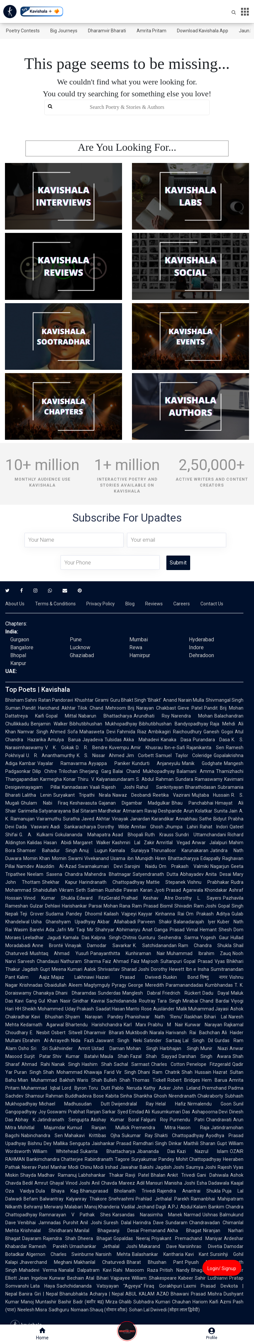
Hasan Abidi (57, 842)
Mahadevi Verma (38, 1270)
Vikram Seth (72, 890)
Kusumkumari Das (171, 1111)
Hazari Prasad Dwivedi (128, 977)
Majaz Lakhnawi (73, 977)
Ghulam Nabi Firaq (44, 803)
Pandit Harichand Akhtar (49, 708)
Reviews (154, 603)
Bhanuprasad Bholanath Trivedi (118, 1191)
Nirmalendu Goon (210, 1103)
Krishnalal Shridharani (47, 1230)
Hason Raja (193, 1127)
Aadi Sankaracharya (73, 826)
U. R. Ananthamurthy (50, 755)
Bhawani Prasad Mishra (196, 1293)
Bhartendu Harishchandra (93, 1024)
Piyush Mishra (202, 1262)
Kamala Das (76, 937)
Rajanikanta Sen (205, 747)
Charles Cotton (168, 1064)
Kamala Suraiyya (129, 850)
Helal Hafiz (170, 1103)
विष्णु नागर (214, 977)
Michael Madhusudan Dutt (74, 1103)
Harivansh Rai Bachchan (193, 1032)
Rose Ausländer (157, 1008)
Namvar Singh (33, 731)
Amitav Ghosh (147, 826)
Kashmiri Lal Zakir (133, 842)
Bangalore (21, 647)
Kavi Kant (197, 1254)
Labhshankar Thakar (101, 1175)
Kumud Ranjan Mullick (98, 1127)
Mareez (127, 1183)
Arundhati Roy (152, 716)
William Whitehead (55, 1151)
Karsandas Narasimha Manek (147, 1214)
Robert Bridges (183, 1080)
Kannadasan (75, 787)
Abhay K (25, 1119)
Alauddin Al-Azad (56, 866)
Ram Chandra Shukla (205, 945)
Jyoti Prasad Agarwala (178, 890)
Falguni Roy (154, 1119)
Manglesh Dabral (141, 993)
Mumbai (138, 639)
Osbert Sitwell (66, 1032)
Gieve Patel (190, 708)
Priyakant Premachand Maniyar (186, 1238)
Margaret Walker (92, 842)
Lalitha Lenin (37, 795)
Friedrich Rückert (181, 993)
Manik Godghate (202, 763)
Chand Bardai (214, 1001)
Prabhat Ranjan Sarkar (92, 1111)
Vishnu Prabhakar (208, 882)
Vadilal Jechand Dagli (143, 1206)
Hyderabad (201, 639)
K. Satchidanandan (155, 945)
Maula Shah (114, 1056)
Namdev (25, 866)
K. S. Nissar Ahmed (100, 755)
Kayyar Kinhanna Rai (161, 913)
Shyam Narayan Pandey (94, 1016)
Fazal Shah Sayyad (153, 1056)
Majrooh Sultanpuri (161, 961)
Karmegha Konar (58, 779)
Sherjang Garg (95, 771)
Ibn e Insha (197, 969)
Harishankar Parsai (82, 906)
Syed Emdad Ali (133, 1111)
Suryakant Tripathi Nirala (82, 795)
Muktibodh (137, 1032)
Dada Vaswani (32, 826)
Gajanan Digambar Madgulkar (134, 803)
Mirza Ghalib (119, 1301)
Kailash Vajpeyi (120, 913)
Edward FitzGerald (98, 898)
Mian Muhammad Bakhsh (46, 1080)
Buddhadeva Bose (84, 1096)
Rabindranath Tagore (107, 1159)
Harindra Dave (148, 1222)
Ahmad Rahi (35, 1064)
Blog (130, 603)
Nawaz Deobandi (131, 795)
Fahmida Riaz (132, 731)
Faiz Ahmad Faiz (121, 961)
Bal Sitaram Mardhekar (96, 811)
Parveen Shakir (155, 921)
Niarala (156, 1032)
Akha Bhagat (184, 1230)
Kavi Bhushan (47, 1016)
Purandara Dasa (211, 739)
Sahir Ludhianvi (211, 1278)
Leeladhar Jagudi (42, 937)
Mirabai (190, 1001)
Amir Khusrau (147, 747)
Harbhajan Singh (179, 1048)
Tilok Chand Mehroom (101, 708)
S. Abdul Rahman (155, 779)
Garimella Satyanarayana (44, 811)
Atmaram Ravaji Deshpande (152, 811)
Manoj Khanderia (102, 1206)
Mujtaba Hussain (211, 795)
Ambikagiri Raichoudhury (175, 731)
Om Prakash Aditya (208, 913)
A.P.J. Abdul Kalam (187, 1206)
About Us (14, 603)
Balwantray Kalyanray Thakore (73, 1198)
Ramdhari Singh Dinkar (157, 1143)
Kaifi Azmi (220, 1301)
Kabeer (185, 1278)
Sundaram (176, 1222)
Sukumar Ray (137, 1135)
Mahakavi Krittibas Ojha (92, 1135)
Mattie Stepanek (166, 882)
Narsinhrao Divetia (200, 1246)
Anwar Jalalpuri (210, 842)
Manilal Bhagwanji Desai (106, 1230)
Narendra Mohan (192, 716)
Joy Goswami (52, 1111)
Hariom (200, 1301)
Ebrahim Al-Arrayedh (45, 1040)
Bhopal (18, 655)
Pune (76, 639)
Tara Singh (169, 1001)
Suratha (71, 818)
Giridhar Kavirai (88, 1001)
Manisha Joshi (179, 1183)
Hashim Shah (97, 1064)
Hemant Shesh (216, 929)
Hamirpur (139, 655)
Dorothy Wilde (113, 826)
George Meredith (146, 985)
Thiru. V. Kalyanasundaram (105, 779)
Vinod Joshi (77, 1183)
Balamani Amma (195, 771)
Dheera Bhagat (94, 1238)
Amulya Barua (64, 739)
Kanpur (18, 663)
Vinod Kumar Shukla (49, 898)
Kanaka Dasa (176, 739)
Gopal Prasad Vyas (204, 961)
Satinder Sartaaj (162, 1040)
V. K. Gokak (59, 747)
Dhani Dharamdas (76, 993)
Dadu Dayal (215, 993)
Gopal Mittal (61, 716)
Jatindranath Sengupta (63, 1119)
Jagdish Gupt (36, 969)
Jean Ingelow (33, 1278)
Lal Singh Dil (198, 1040)
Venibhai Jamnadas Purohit (48, 1222)
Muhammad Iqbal (40, 1088)
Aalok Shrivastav (102, 969)
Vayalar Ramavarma (62, 763)
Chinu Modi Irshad (99, 1167)
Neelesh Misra (32, 1309)
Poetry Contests (23, 30)
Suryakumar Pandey (152, 1159)
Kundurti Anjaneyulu (156, 763)
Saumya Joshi (201, 1167)
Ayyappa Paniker (109, 763)
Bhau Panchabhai (192, 803)
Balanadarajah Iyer (195, 921)
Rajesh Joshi (118, 787)
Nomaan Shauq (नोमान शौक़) (99, 1309)
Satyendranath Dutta (156, 874)
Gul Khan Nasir (54, 1001)
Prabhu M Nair (165, 1024)
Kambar (27, 763)
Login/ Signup (221, 1268)
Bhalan (158, 1175)
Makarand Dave (158, 1246)
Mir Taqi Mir (81, 929)
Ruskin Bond (180, 977)
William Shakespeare (154, 1278)
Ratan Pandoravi (55, 700)
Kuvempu (119, 747)
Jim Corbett (140, 755)
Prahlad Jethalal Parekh (162, 1198)
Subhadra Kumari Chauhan (162, 1301)
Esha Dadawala (213, 1183)
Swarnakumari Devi (100, 866)
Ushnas (210, 1214)
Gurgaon (19, 639)
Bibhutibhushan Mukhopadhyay (103, 723)
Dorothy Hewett (167, 969)
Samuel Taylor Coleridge (183, 755)
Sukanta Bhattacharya (107, 1151)
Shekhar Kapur (60, 882)
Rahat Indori (214, 826)
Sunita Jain (225, 811)
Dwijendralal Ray (132, 1103)
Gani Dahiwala (213, 1175)
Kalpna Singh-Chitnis (114, 937)
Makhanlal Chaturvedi (99, 1262)
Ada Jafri (56, 929)
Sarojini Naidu (140, 866)
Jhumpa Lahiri (181, 826)
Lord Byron (74, 1088)
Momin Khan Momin (44, 858)
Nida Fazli (82, 1040)
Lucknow (80, 647)
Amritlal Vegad (173, 842)
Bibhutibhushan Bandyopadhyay (173, 723)
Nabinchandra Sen (42, 1135)
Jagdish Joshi (169, 1167)
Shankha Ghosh (150, 1096)
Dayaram (31, 1238)
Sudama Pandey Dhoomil (74, 913)
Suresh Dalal (117, 1222)
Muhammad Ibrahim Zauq (199, 953)
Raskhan (193, 1016)
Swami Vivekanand (88, 858)
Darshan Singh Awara (205, 1056)
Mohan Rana (117, 906)
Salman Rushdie (104, 890)
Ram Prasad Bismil (152, 906)
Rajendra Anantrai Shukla (189, 1191)
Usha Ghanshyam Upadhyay (63, 921)
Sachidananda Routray (130, 1001)
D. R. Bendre (92, 747)
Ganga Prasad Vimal (176, 929)
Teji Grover (32, 913)
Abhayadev (192, 874)
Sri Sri (39, 1048)
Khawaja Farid (99, 1072)
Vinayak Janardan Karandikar (143, 818)
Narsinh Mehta (113, 1254)
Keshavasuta (83, 803)
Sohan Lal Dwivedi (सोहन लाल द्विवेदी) (164, 1309)
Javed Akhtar (95, 818)
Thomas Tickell (149, 1080)
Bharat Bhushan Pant (155, 1262)
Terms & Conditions (55, 603)
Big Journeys (63, 30)
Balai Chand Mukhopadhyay (144, 771)
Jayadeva (92, 739)
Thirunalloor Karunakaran (180, 850)
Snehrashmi (121, 1198)
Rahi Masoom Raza (135, 1270)
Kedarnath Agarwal (42, 1024)
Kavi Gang (26, 1001)
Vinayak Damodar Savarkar (98, 945)
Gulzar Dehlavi (45, 906)
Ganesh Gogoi (218, 731)
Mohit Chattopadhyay (198, 1159)
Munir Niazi (214, 1048)
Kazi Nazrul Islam (202, 1151)
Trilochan (68, 771)
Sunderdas (109, 993)
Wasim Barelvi (29, 929)
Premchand (214, 1088)
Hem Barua (214, 1080)
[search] (126, 107)
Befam (30, 1198)
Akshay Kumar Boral (115, 1119)
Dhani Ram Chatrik (159, 1072)
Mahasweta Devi (97, 731)
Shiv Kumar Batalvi (76, 1056)
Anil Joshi (91, 1222)
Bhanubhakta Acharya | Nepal (92, 1293)
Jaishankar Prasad (111, 1143)
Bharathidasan (200, 787)
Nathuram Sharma (81, 961)
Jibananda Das (156, 1151)
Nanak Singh (66, 1064)
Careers (181, 603)
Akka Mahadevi (141, 739)
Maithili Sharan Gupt (205, 1143)
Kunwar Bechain (66, 1278)
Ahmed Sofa (64, 731)
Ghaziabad (82, 655)
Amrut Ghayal (49, 1183)
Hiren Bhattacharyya (176, 858)
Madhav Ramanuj (57, 1175)
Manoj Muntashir (39, 1301)
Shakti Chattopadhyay (179, 1135)
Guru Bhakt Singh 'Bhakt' (136, 700)
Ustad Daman (108, 1048)
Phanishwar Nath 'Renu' (154, 1016)
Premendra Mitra (153, 1127)
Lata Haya (42, 1286)
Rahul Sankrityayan (160, 787)
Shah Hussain (197, 1072)
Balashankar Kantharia (158, 1254)
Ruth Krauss (159, 834)
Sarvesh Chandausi (38, 961)
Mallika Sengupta (71, 1143)
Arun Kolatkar (198, 811)
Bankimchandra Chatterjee (54, 1159)
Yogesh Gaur (214, 937)
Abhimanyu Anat (134, 929)
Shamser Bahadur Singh (47, 850)
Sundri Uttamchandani (200, 834)
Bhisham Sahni (21, 700)
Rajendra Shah (59, 1238)
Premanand (153, 1230)
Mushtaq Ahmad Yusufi (59, 953)
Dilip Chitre (44, 771)
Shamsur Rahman (44, 1096)
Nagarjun (219, 866)
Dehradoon (201, 655)
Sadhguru (59, 1309)
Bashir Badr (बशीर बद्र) (81, 1301)
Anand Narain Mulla (183, 700)
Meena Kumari (67, 969)
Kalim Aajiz (33, 977)
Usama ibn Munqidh (131, 858)
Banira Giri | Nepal (38, 1293)
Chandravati (219, 1119)
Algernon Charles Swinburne (60, 1254)
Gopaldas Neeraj (131, 1238)
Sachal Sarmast (132, 1064)
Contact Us (211, 603)
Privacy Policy (100, 603)
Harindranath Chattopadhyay (112, 882)
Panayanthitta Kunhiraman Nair (127, 953)
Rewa (135, 647)
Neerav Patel (35, 1167)
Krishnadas (31, 985)
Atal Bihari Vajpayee (108, 1278)
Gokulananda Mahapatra (82, 834)
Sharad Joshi (135, 969)
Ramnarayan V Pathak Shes (75, 1214)
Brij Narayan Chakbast (152, 708)
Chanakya (43, 993)
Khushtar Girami (91, 700)
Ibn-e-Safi (174, 747)
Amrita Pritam (151, 30)
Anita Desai (218, 874)
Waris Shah (89, 1080)
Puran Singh (27, 1072)
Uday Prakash (79, 1008)
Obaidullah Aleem (63, 985)
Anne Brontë (47, 945)
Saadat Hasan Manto (118, 1008)
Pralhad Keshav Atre (147, 898)
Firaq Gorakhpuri (163, 1286)
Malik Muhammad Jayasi (202, 1008)
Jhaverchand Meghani (46, 1262)
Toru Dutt (99, 1088)
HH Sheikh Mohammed (39, 1008)
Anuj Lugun (93, 850)
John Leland (186, 1088)
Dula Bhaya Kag (57, 1191)
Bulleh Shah (117, 1080)
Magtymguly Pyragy (105, 985)
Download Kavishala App (202, 30)
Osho (23, 1048)
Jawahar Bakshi (136, 1167)
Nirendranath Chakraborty (196, 1096)
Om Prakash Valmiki (184, 866)
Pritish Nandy (175, 1270)
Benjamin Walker (49, 723)
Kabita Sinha (119, 1096)
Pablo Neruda (127, 1088)
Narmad (192, 1214)
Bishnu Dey (40, 1143)
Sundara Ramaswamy (199, 779)
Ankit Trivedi (181, 1175)
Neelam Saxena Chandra (55, 874)
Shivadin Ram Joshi (195, 906)
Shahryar (104, 929)
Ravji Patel (137, 1175)
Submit (178, 563)
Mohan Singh (142, 1048)
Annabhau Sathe (194, 818)
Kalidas (34, 842)
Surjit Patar (37, 1056)
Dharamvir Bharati (107, 30)
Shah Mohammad (62, 1072)
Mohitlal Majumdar (41, 1127)
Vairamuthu (48, 818)
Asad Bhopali (127, 834)
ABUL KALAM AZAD (147, 1293)
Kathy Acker (157, 1088)
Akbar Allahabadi (116, 921)
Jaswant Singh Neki (119, 1040)
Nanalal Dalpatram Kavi (85, 1270)
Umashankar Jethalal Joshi (103, 1246)
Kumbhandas (219, 985)
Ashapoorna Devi (210, 1111)
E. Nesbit (40, 1032)
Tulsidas (113, 739)
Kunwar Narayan (203, 1024)
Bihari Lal (215, 1016)
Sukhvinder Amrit (69, 1048)
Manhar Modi (64, 1167)
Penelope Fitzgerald (209, 1064)
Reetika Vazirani (171, 795)
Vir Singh (126, 1072)
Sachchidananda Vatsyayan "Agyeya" (99, 1286)
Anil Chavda (104, 1183)
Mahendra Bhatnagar (107, 874)
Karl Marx (135, 1024)
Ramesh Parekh (48, 1246)
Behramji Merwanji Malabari (53, 1206)
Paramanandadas (184, 985)
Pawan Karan (138, 890)
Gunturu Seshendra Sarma (168, 937)
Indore (196, 647)
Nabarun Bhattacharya (105, 716)
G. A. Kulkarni (36, 834)
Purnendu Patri (187, 1119)
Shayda (28, 1175)
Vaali (95, 787)
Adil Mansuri (150, 1183)
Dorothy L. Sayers (198, 898)
